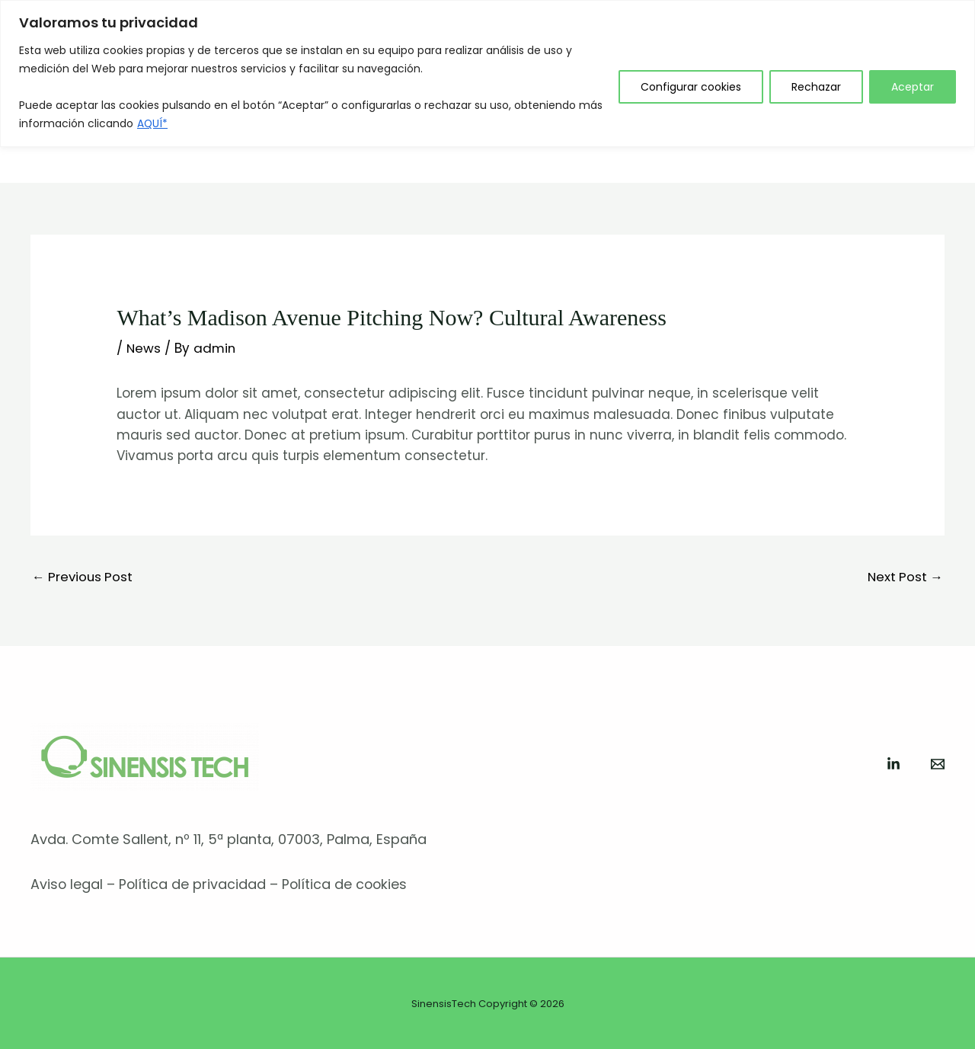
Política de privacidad (193, 884)
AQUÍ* (152, 123)
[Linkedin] (893, 765)
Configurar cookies (691, 86)
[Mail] (938, 765)
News (143, 348)
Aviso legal (67, 884)
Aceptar (912, 86)
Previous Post (84, 577)
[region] (487, 73)
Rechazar (816, 86)
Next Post (904, 577)
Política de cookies (347, 884)
